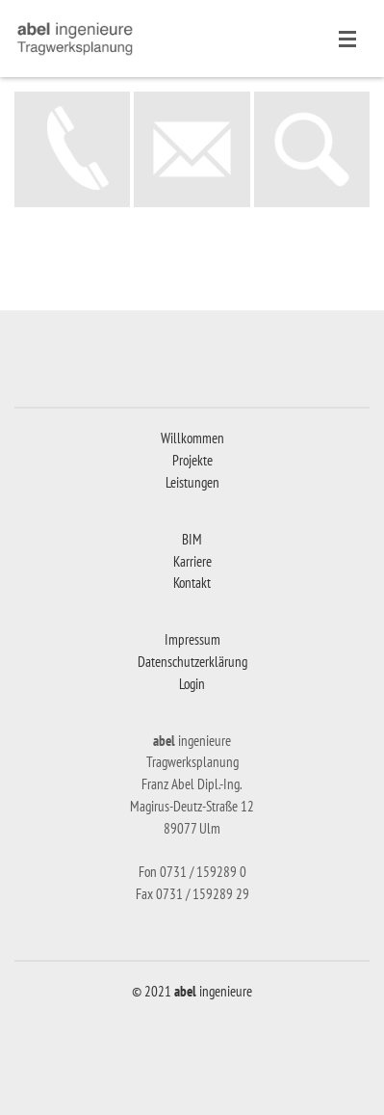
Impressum (192, 639)
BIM (192, 539)
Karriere (192, 561)
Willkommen (192, 438)
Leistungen (192, 482)
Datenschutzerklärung (192, 661)
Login (192, 684)
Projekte (192, 460)
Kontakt (192, 582)
